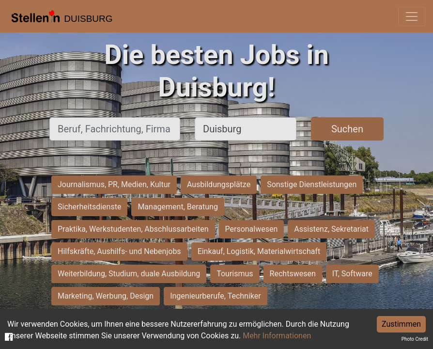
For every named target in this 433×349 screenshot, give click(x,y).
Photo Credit (415, 339)
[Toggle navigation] (411, 16)
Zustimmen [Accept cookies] (401, 324)
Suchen (347, 129)
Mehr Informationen (277, 335)
